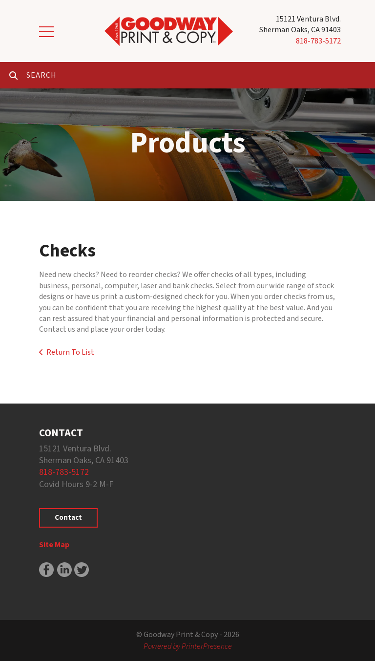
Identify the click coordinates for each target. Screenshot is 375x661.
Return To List (70, 352)
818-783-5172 (318, 41)
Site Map (54, 544)
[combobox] (200, 75)
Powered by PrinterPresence (188, 646)
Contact (68, 517)
